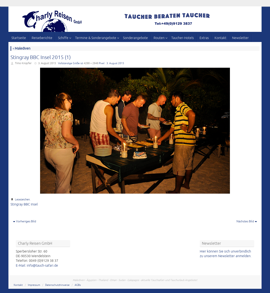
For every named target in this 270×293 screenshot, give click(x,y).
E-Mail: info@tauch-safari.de (37, 265)
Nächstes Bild (246, 221)
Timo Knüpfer (23, 63)
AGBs (78, 285)
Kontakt (18, 285)
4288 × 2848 (91, 63)
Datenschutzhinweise (57, 285)
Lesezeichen (22, 199)
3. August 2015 (47, 63)
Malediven (21, 48)
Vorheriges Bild (24, 221)
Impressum (34, 285)
